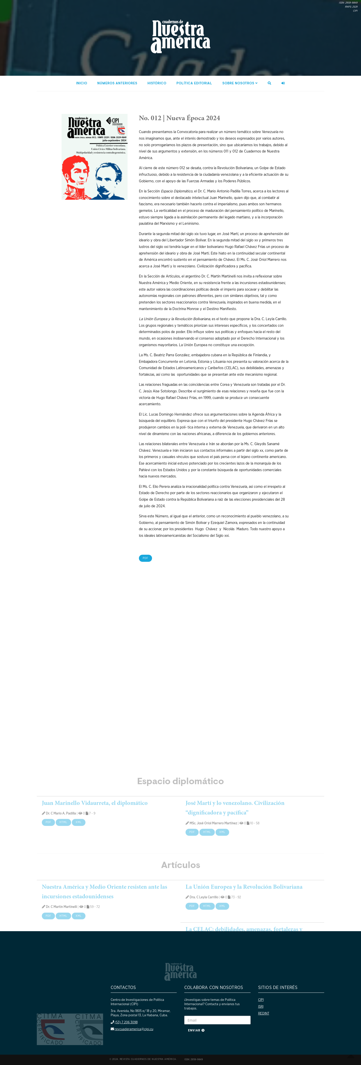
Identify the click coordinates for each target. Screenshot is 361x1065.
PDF (150, 558)
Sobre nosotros (240, 83)
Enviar (196, 1030)
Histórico (156, 83)
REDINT (263, 1013)
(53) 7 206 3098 (126, 1022)
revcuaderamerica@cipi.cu (134, 1029)
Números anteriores (117, 83)
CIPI (261, 1000)
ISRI (260, 1006)
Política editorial (194, 83)
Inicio (81, 83)
